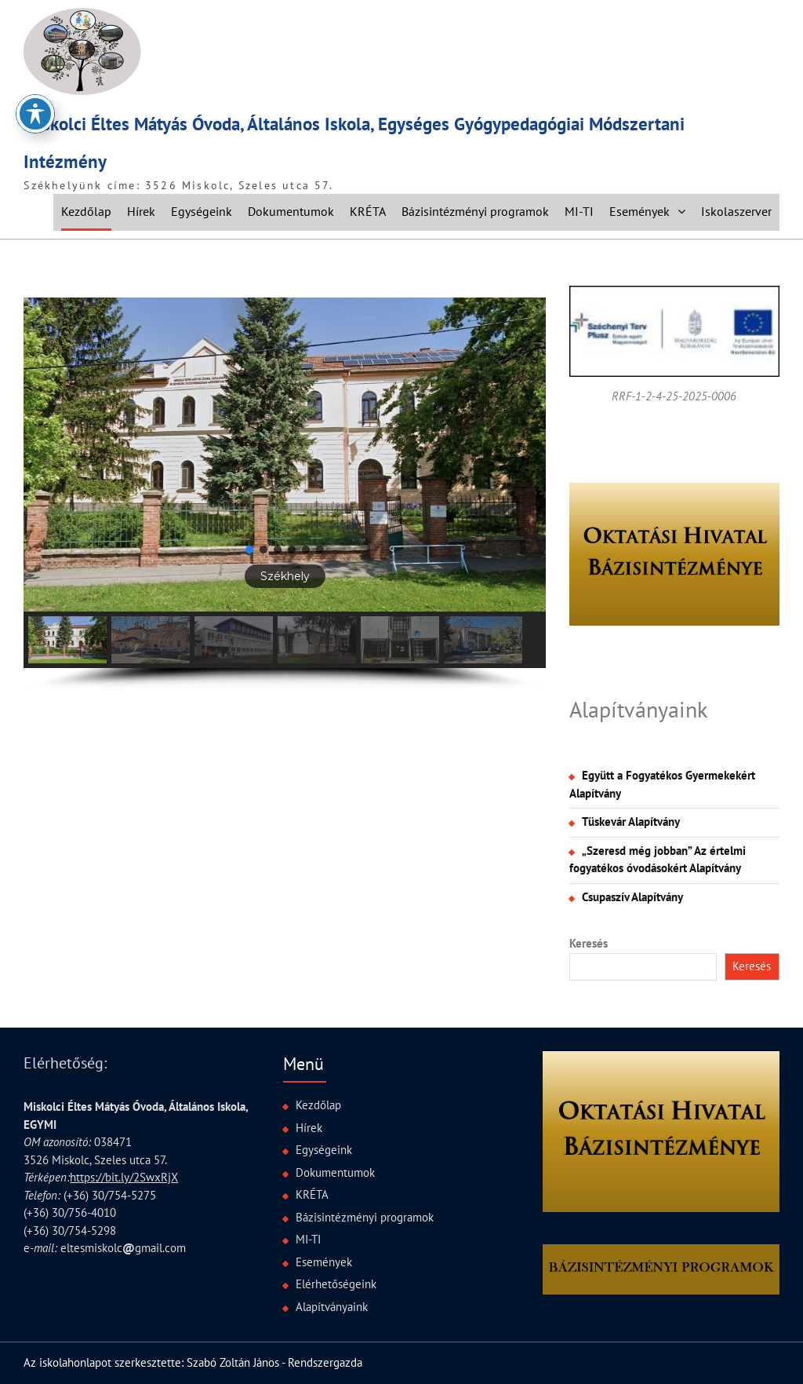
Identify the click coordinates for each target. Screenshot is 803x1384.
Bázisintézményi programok (475, 211)
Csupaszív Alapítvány (632, 896)
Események (639, 211)
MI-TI (579, 211)
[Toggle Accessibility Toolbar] (35, 113)
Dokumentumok (291, 211)
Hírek (141, 211)
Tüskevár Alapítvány (631, 821)
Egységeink (201, 211)
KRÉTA (368, 211)
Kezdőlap (86, 211)
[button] (284, 455)
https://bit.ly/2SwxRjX (124, 1177)
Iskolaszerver (736, 211)
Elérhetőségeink (336, 1283)
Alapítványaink (638, 709)
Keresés (588, 943)
